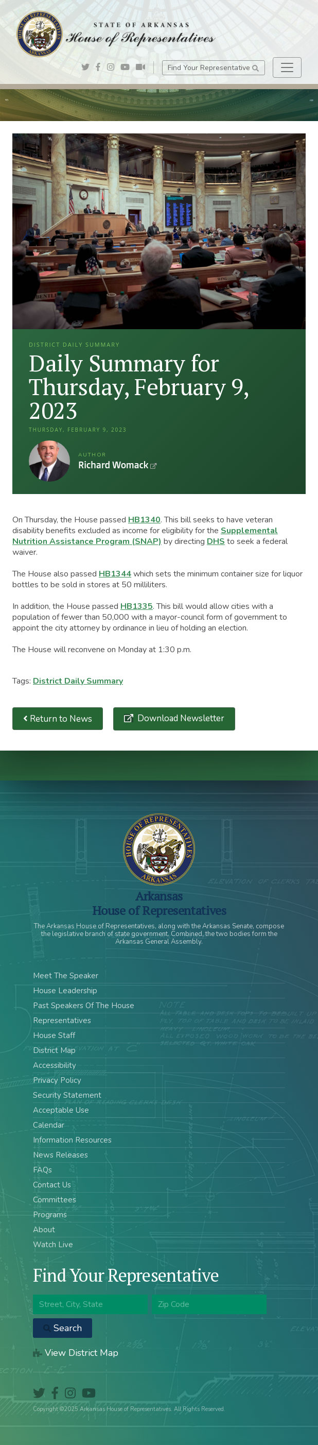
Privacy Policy (57, 1080)
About (44, 1230)
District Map (54, 1050)
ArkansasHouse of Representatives (159, 903)
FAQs (42, 1170)
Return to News (57, 719)
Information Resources (72, 1140)
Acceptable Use (61, 1110)
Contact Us (52, 1185)
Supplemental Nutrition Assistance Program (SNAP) (145, 536)
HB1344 (115, 574)
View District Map (75, 1353)
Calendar (48, 1125)
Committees (54, 1200)
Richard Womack (49, 461)
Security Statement (67, 1095)
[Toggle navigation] (287, 67)
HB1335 (136, 606)
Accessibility (54, 1065)
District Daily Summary (78, 681)
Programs (50, 1215)
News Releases (60, 1155)
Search (62, 1328)
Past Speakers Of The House (83, 1005)
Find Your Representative (213, 68)
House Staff (54, 1035)
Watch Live (53, 1244)
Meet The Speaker (65, 976)
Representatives (62, 1020)
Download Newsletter (179, 718)
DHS (216, 541)
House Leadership (65, 990)
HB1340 (144, 519)
